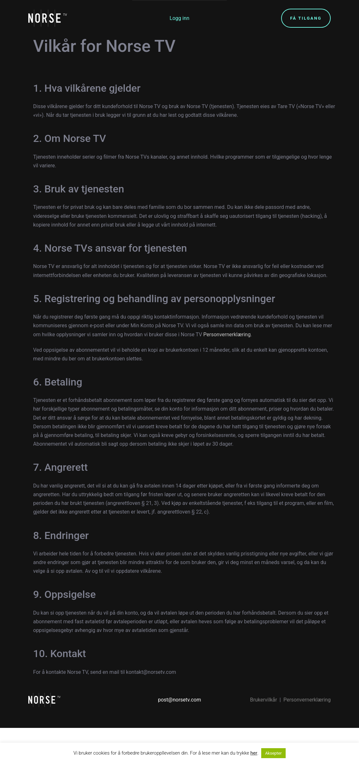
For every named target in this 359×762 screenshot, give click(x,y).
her (253, 753)
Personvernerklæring (226, 334)
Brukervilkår (263, 700)
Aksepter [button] (273, 753)
